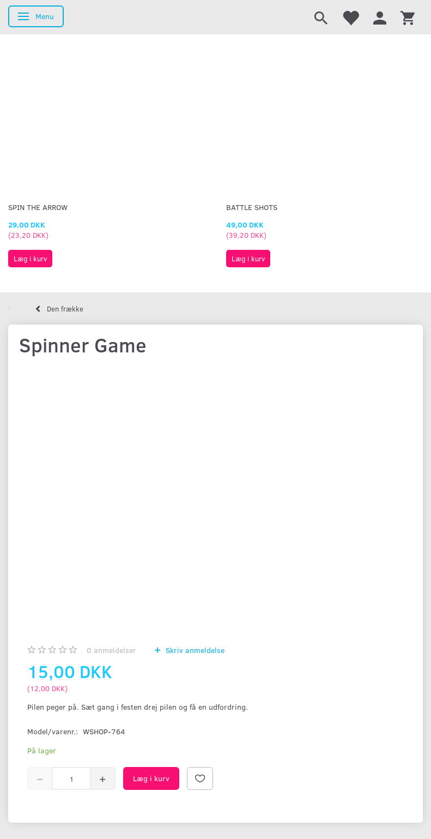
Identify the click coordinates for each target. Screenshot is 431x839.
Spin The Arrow (38, 207)
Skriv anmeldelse (193, 650)
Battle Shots (251, 207)
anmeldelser (111, 650)
